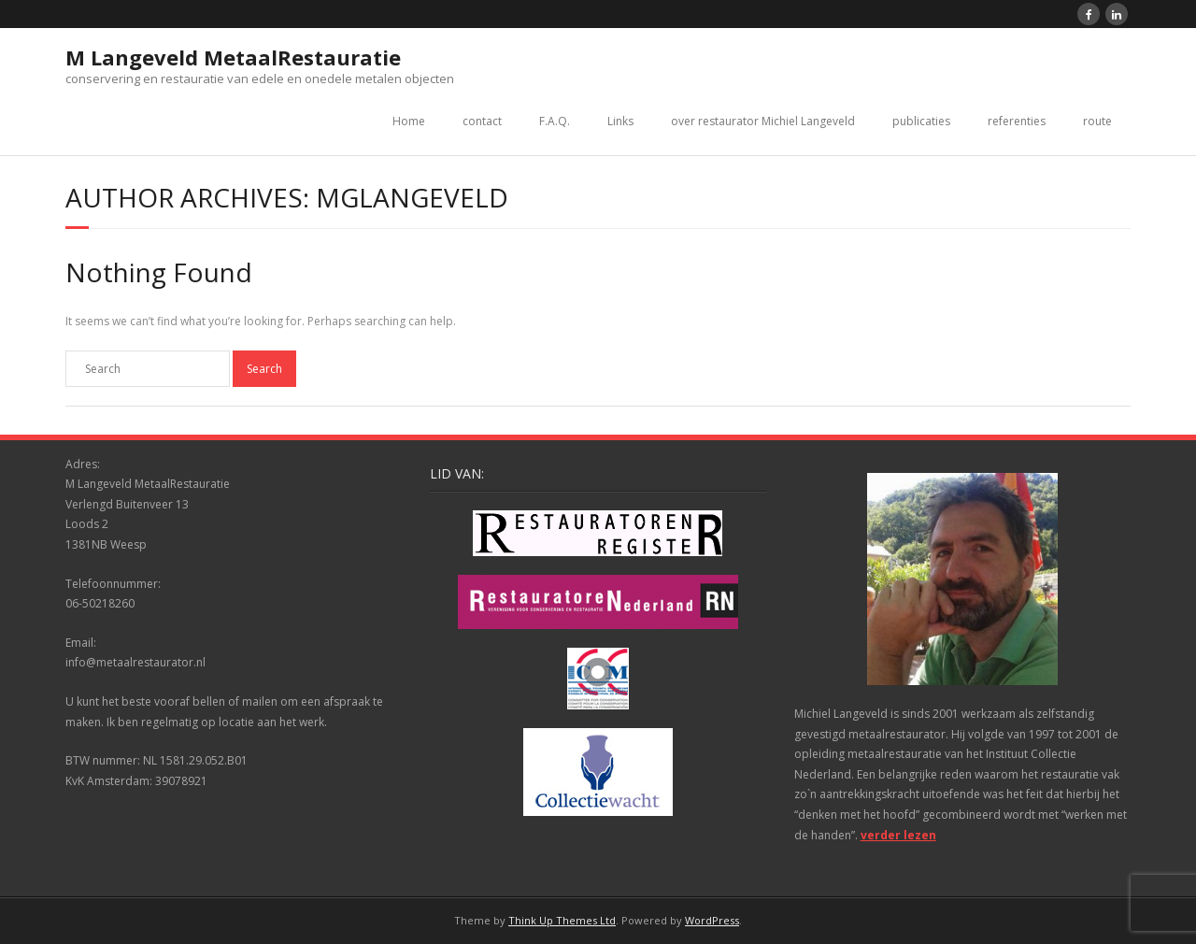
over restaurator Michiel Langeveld (763, 121)
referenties (1017, 121)
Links (620, 121)
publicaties (921, 121)
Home (408, 121)
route (1097, 121)
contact (482, 121)
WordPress (712, 920)
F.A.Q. (554, 121)
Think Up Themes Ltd (562, 920)
